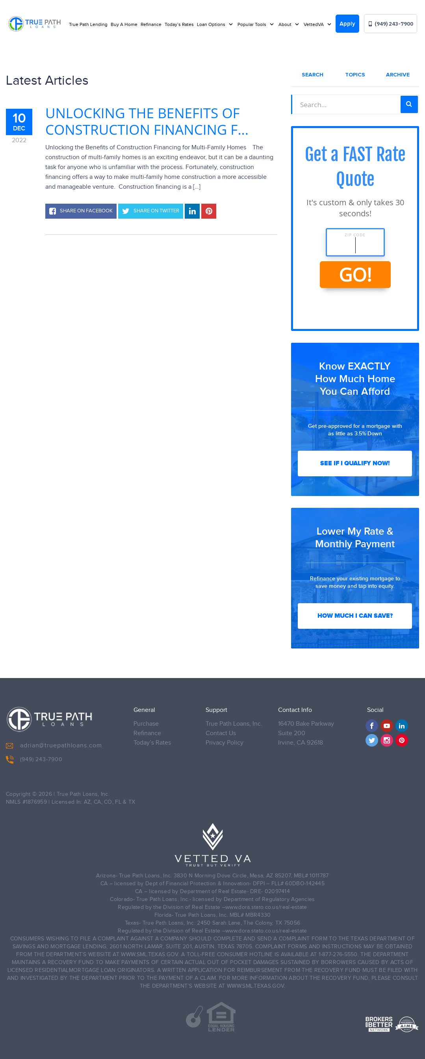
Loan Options (211, 24)
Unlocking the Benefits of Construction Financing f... (147, 121)
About (285, 24)
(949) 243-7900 (390, 23)
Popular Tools (252, 24)
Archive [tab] (398, 75)
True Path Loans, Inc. (234, 730)
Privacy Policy (224, 748)
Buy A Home (124, 24)
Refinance (151, 24)
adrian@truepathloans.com (54, 751)
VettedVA (314, 24)
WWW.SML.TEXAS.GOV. (150, 960)
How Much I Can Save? (355, 616)
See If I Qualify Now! (355, 463)
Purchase (146, 730)
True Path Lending (88, 24)
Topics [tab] (355, 75)
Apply (347, 24)
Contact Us (221, 739)
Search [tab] (312, 75)
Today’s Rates (179, 24)
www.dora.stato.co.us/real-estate (266, 913)
